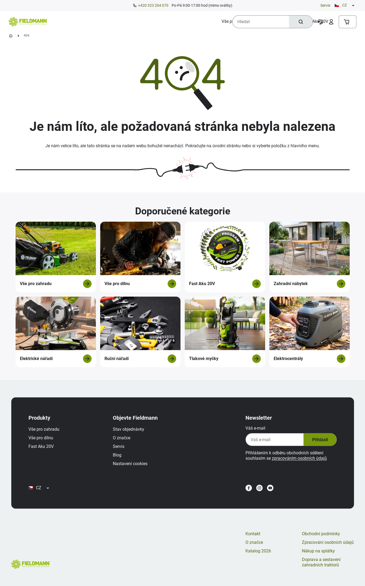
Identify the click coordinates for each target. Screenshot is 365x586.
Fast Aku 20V (41, 446)
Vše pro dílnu (40, 437)
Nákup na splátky (318, 550)
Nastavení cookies (130, 463)
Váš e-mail (255, 428)
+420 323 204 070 (153, 5)
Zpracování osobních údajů (328, 542)
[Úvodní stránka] (11, 36)
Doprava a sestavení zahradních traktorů (321, 562)
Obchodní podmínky (321, 533)
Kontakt (252, 533)
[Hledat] (301, 22)
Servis (325, 5)
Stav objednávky (128, 429)
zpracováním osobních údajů (299, 458)
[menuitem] (72, 21)
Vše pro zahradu (43, 429)
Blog (117, 455)
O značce (121, 437)
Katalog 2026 (258, 550)
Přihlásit (320, 439)
